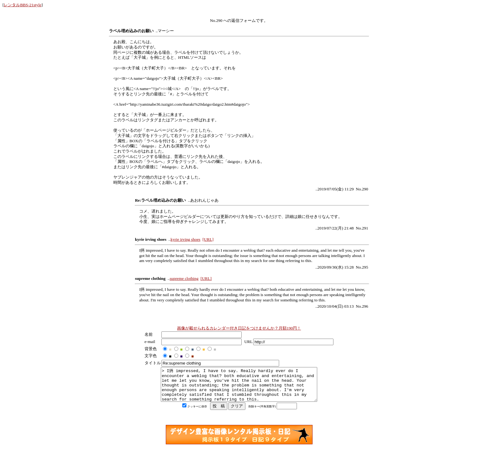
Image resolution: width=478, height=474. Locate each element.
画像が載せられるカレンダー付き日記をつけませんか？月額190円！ (239, 328)
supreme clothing (184, 278)
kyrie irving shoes (185, 239)
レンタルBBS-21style (22, 5)
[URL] (208, 239)
